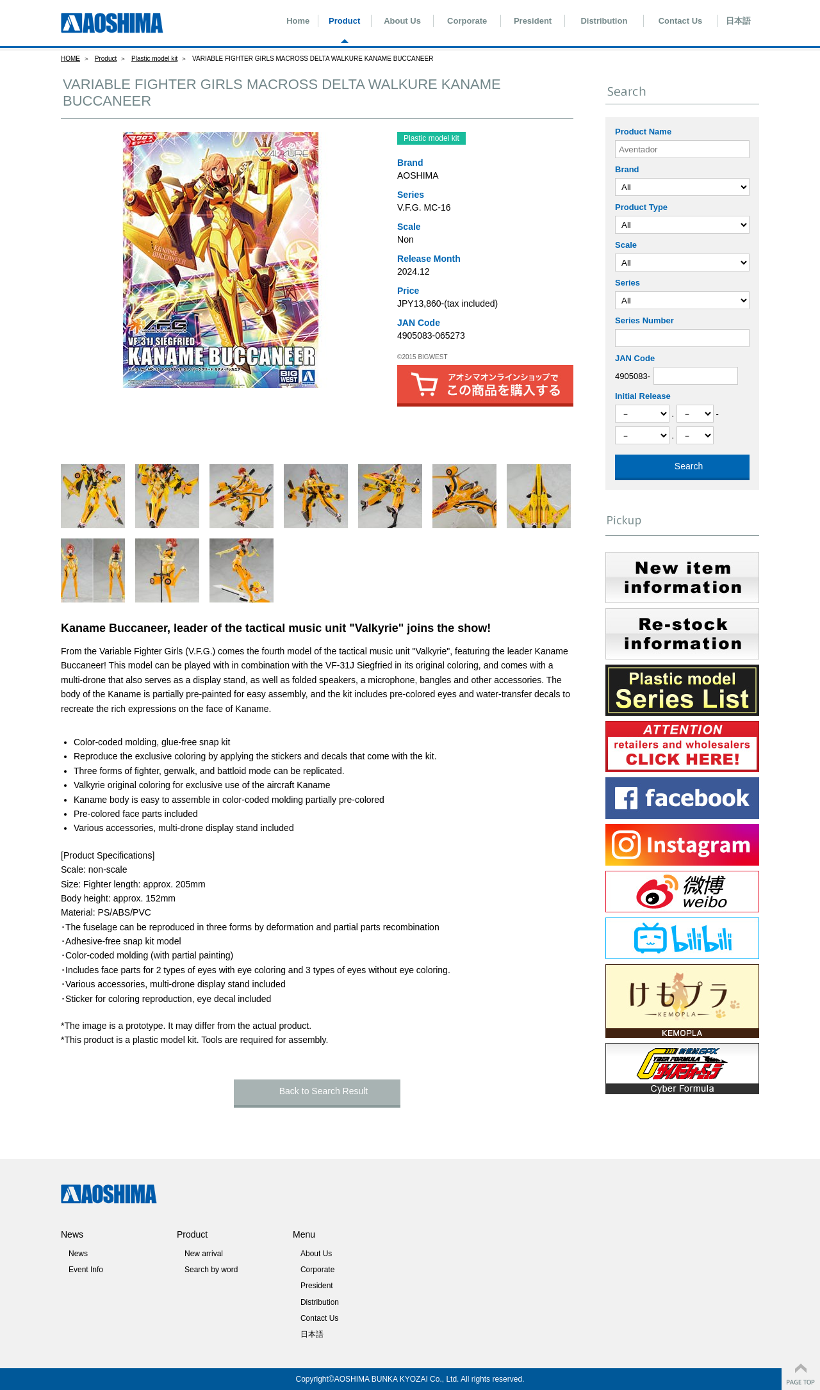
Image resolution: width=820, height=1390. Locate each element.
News (78, 1253)
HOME (70, 58)
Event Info (86, 1269)
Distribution (603, 21)
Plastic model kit (154, 58)
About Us (402, 21)
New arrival (203, 1253)
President (533, 21)
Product (344, 21)
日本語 (738, 21)
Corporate (467, 21)
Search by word (211, 1269)
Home (297, 21)
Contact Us (681, 21)
